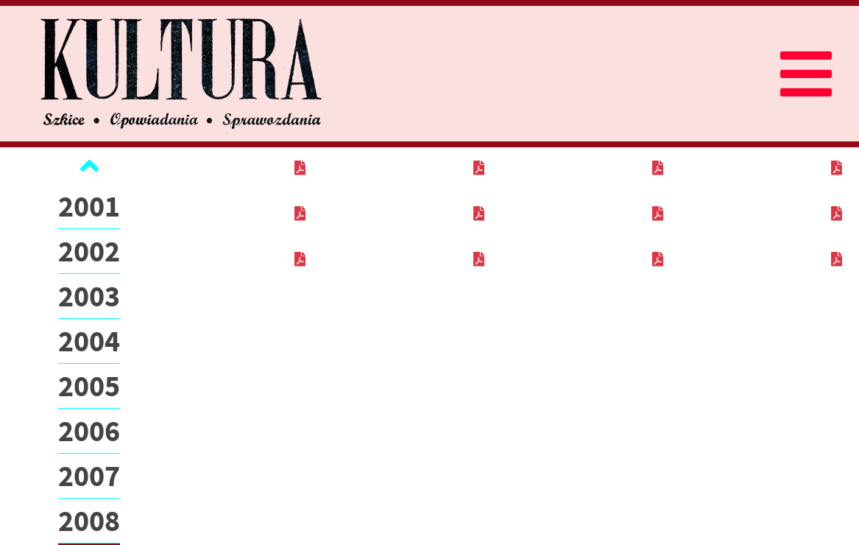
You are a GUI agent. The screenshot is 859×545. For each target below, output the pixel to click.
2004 (89, 341)
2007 (89, 475)
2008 (89, 520)
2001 (89, 206)
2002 (89, 251)
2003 (89, 296)
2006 (89, 430)
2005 (89, 386)
